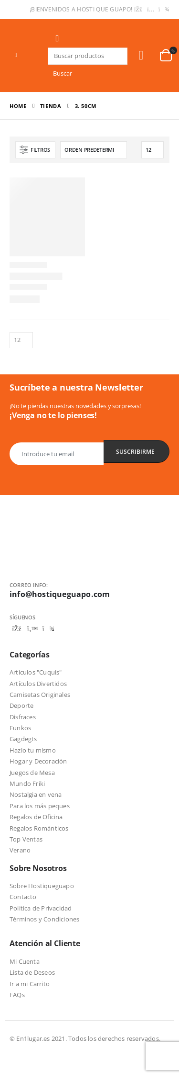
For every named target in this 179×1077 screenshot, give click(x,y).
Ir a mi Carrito (30, 983)
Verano (20, 850)
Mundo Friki (27, 783)
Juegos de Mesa (32, 772)
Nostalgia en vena (36, 794)
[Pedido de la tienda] (93, 149)
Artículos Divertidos (38, 683)
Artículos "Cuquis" (36, 672)
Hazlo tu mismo (33, 750)
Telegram (48, 629)
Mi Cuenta (25, 961)
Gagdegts (23, 738)
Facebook (17, 629)
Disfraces (23, 717)
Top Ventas (26, 839)
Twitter (32, 629)
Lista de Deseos (32, 972)
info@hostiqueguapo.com (60, 594)
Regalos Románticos (39, 828)
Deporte (21, 705)
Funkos (20, 728)
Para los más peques (40, 806)
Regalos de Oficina (36, 817)
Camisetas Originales (40, 694)
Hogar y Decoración (38, 761)
